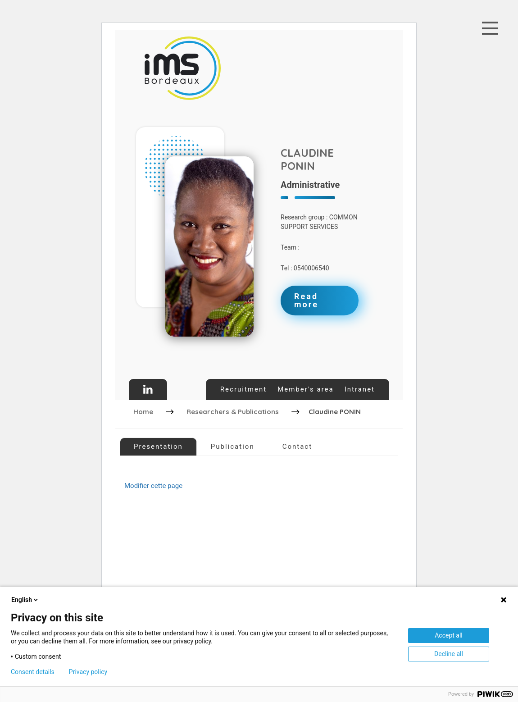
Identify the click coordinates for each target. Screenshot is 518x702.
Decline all (448, 653)
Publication (232, 446)
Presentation (158, 446)
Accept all (449, 635)
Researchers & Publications (232, 411)
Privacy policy (88, 671)
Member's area (305, 389)
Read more (306, 300)
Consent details (33, 671)
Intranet (360, 389)
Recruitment (243, 389)
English (25, 599)
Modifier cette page (153, 486)
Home (143, 411)
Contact (297, 446)
